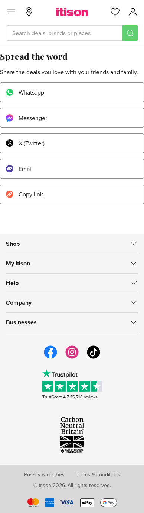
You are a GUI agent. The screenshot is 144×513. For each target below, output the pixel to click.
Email (18, 168)
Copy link (24, 194)
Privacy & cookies (44, 474)
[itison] (72, 12)
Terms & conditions (98, 474)
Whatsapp (24, 92)
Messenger (26, 117)
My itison (18, 263)
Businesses (21, 322)
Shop (13, 243)
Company (19, 302)
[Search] (130, 33)
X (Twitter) (24, 143)
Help (12, 283)
